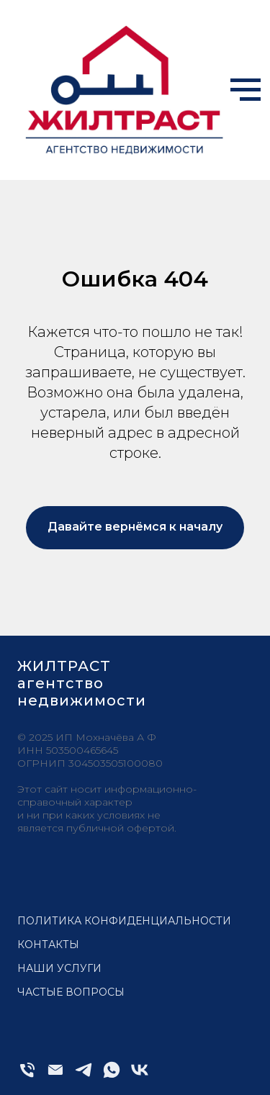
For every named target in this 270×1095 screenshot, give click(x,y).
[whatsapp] (112, 1076)
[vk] (140, 1076)
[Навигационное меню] (245, 90)
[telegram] (83, 1076)
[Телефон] (27, 1076)
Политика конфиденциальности (124, 920)
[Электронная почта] (55, 1076)
